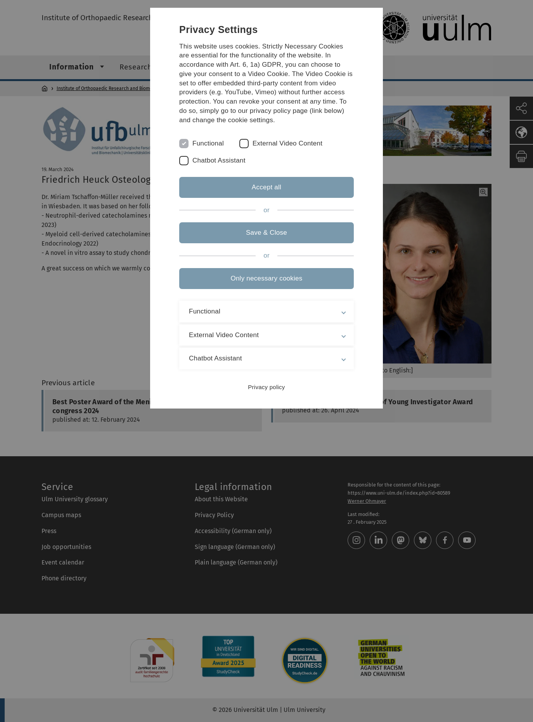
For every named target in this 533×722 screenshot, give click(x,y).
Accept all (266, 187)
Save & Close (266, 232)
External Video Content (287, 143)
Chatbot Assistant (219, 160)
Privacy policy (266, 387)
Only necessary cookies (266, 278)
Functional (208, 143)
